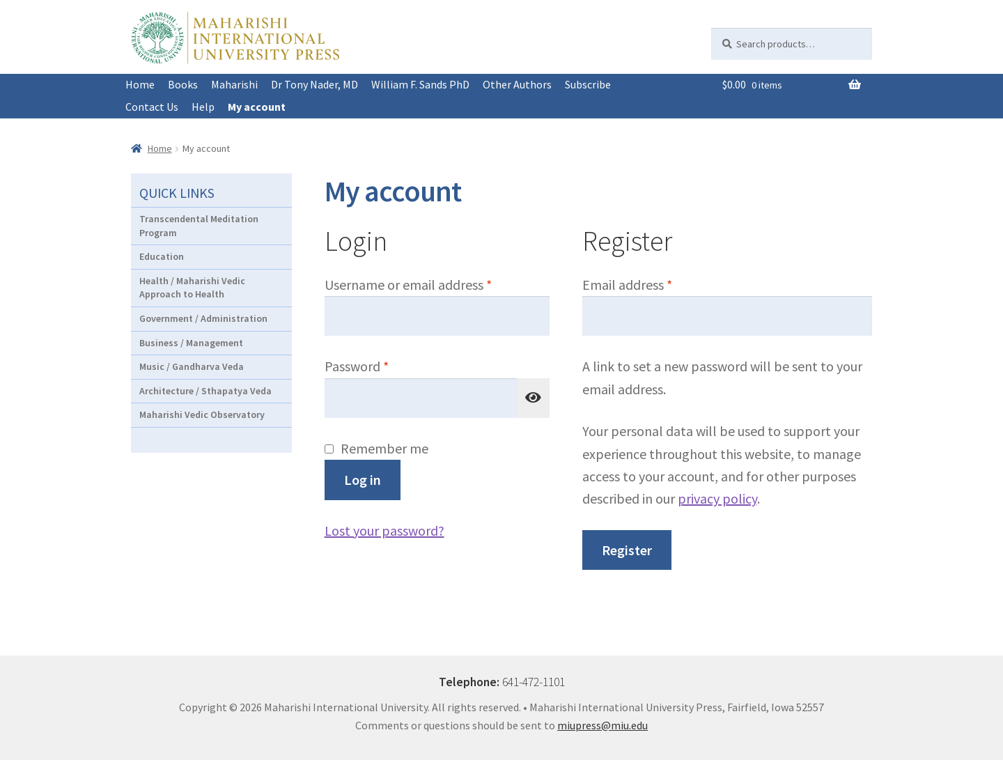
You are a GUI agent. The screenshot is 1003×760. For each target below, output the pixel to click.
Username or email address (434, 283)
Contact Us (151, 107)
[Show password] (533, 398)
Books (183, 84)
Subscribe (588, 84)
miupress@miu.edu (602, 725)
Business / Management (191, 342)
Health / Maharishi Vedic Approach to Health (192, 287)
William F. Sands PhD (420, 84)
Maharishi (234, 84)
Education (161, 256)
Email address (653, 283)
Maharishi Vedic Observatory (202, 414)
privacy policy (717, 498)
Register (627, 550)
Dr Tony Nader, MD (314, 84)
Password (382, 365)
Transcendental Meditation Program (198, 225)
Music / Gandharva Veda (191, 366)
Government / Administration (203, 318)
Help (203, 107)
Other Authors (517, 84)
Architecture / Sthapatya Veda (205, 391)
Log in (362, 479)
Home (140, 84)
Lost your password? (384, 530)
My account (257, 107)
